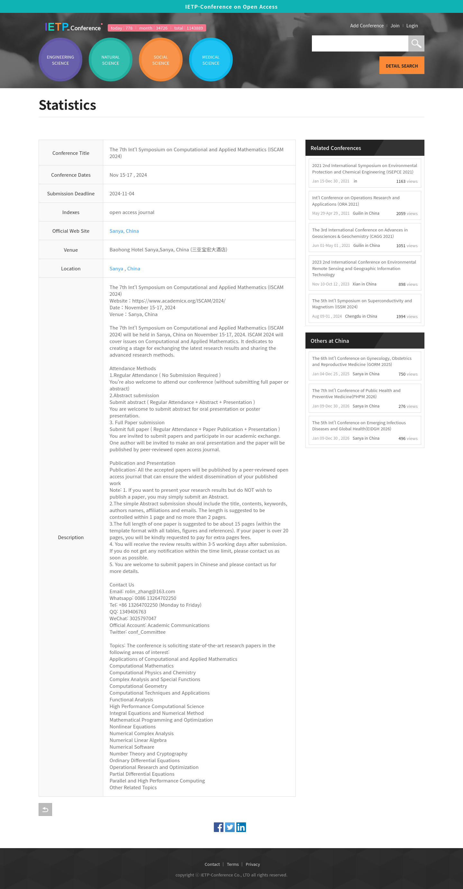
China (133, 268)
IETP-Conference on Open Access (231, 6)
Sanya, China (124, 230)
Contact (212, 864)
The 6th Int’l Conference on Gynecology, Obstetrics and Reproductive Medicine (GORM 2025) (362, 361)
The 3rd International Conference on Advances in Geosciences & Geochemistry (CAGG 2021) (360, 233)
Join (394, 25)
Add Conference (367, 25)
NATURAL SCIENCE (111, 60)
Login (412, 25)
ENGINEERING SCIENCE (60, 60)
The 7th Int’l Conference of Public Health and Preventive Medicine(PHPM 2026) (356, 393)
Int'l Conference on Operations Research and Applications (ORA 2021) (356, 200)
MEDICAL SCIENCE (211, 60)
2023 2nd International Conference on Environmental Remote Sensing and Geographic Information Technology (364, 268)
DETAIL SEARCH (402, 66)
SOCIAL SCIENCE (160, 60)
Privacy (253, 864)
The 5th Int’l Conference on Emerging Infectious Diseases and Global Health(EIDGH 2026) (359, 425)
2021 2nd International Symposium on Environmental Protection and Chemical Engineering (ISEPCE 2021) (364, 168)
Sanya (116, 268)
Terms (233, 864)
